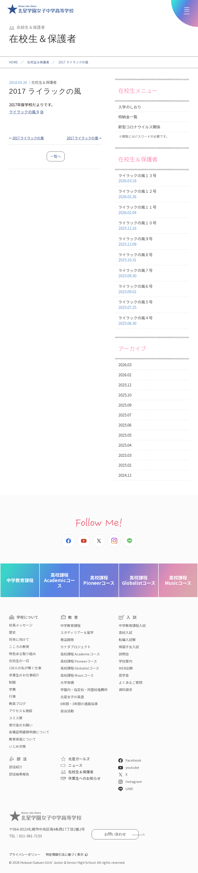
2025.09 (124, 405)
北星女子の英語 (72, 696)
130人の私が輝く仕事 (25, 667)
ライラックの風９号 (152, 241)
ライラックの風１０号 (152, 225)
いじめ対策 (17, 746)
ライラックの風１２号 (152, 194)
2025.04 (124, 445)
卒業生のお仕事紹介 (24, 675)
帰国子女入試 (129, 646)
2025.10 (124, 395)
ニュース (75, 765)
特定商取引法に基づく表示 (65, 854)
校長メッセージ (21, 625)
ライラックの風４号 (152, 320)
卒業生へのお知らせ (84, 778)
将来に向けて (19, 639)
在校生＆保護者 (38, 62)
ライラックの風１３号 (152, 178)
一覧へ (55, 156)
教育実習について (22, 739)
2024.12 (124, 475)
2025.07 (124, 415)
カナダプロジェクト (75, 646)
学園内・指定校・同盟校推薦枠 (84, 689)
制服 (12, 682)
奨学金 (124, 675)
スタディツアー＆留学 (77, 632)
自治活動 (67, 710)
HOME (13, 62)
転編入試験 (127, 639)
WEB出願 (126, 668)
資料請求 (125, 689)
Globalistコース (138, 580)
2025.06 (124, 425)
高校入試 (125, 632)
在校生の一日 (19, 660)
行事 (12, 696)
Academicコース (59, 580)
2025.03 (124, 455)
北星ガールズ (79, 758)
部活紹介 (15, 767)
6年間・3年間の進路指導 (79, 703)
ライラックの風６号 (152, 289)
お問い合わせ (115, 834)
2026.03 (124, 364)
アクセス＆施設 (20, 710)
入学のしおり (129, 107)
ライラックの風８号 (152, 257)
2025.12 (124, 385)
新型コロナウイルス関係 (139, 127)
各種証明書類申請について (29, 732)
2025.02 (124, 465)
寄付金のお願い (21, 725)
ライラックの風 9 (24, 112)
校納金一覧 (127, 116)
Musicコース (178, 580)
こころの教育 (19, 646)
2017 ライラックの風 (28, 137)
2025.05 (124, 435)
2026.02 (124, 374)
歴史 (12, 632)
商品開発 (67, 639)
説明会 (124, 654)
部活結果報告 (19, 774)
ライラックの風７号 (152, 273)
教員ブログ (17, 703)
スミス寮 (15, 717)
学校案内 (125, 661)
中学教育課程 (20, 580)
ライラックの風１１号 (152, 210)
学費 (12, 689)
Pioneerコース (98, 580)
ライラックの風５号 (152, 304)
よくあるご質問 (130, 682)
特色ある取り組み (22, 653)
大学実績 (67, 682)
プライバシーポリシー (24, 854)
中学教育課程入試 (132, 625)
